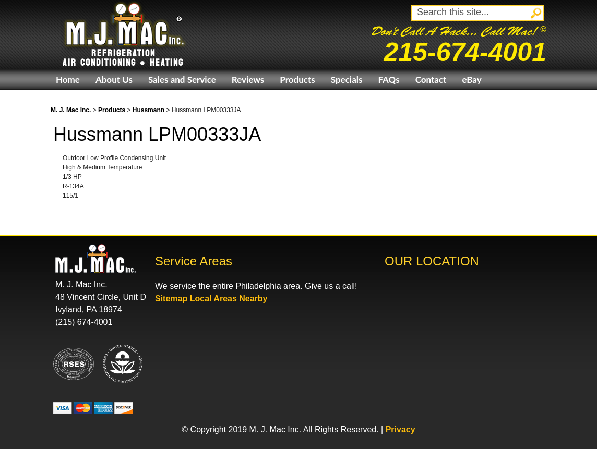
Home (68, 79)
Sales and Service (182, 79)
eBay (471, 79)
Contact (431, 79)
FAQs (388, 79)
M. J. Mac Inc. (71, 110)
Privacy (400, 429)
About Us (114, 79)
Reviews (248, 79)
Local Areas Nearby (229, 298)
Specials (347, 79)
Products (297, 79)
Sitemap (171, 298)
